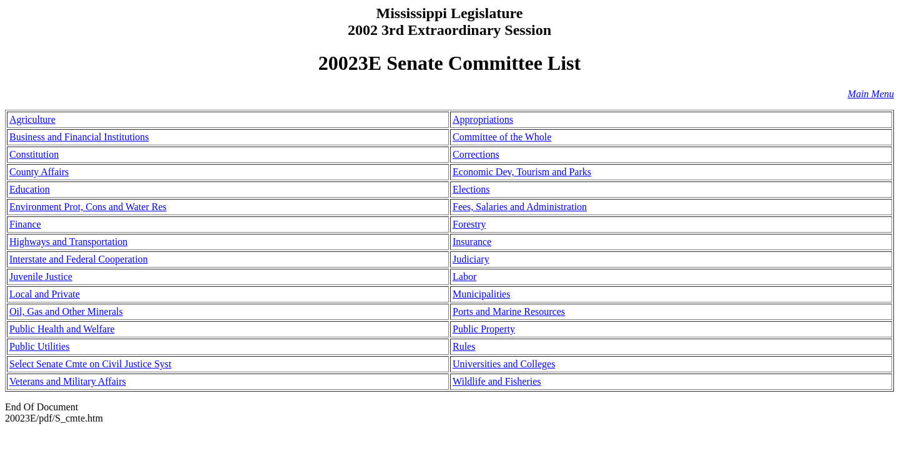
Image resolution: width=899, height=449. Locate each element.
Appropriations (483, 119)
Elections (471, 189)
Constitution (34, 154)
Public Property (484, 329)
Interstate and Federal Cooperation (78, 259)
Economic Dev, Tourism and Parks (522, 172)
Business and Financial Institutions (79, 137)
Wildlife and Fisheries (497, 381)
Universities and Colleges (504, 364)
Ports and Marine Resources (509, 311)
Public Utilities (39, 346)
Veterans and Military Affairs (67, 381)
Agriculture (32, 119)
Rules (464, 346)
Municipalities (481, 294)
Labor (464, 276)
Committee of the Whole (502, 137)
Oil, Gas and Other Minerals (66, 311)
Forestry (469, 224)
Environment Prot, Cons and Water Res (88, 206)
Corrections (476, 154)
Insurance (472, 241)
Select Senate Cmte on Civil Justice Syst (90, 364)
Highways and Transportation (68, 241)
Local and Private (44, 294)
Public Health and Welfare (62, 329)
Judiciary (471, 259)
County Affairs (39, 172)
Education (29, 189)
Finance (25, 224)
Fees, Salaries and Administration (520, 206)
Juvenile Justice (40, 276)
